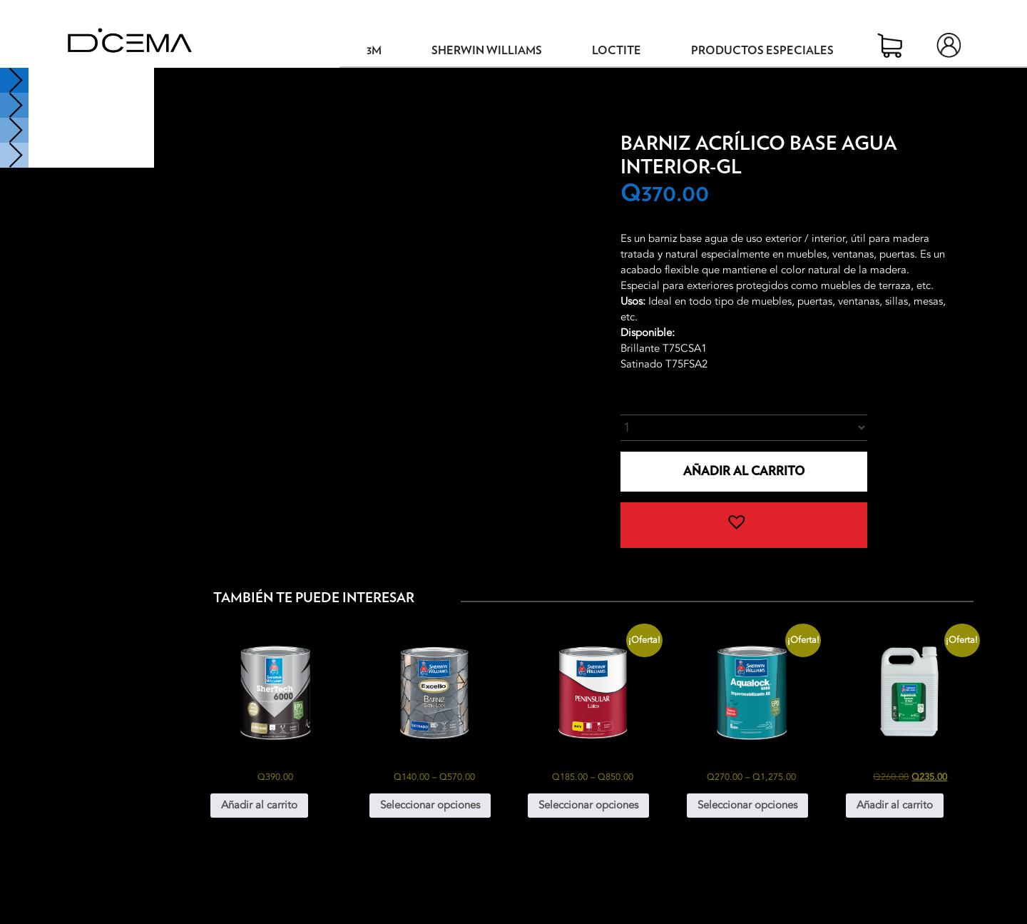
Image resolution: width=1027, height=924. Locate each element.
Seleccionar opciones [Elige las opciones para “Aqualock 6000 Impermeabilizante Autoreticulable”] (747, 805)
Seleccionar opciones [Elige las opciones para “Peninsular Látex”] (588, 805)
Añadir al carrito (743, 471)
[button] (743, 525)
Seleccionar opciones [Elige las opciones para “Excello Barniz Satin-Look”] (430, 805)
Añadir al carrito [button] (259, 805)
